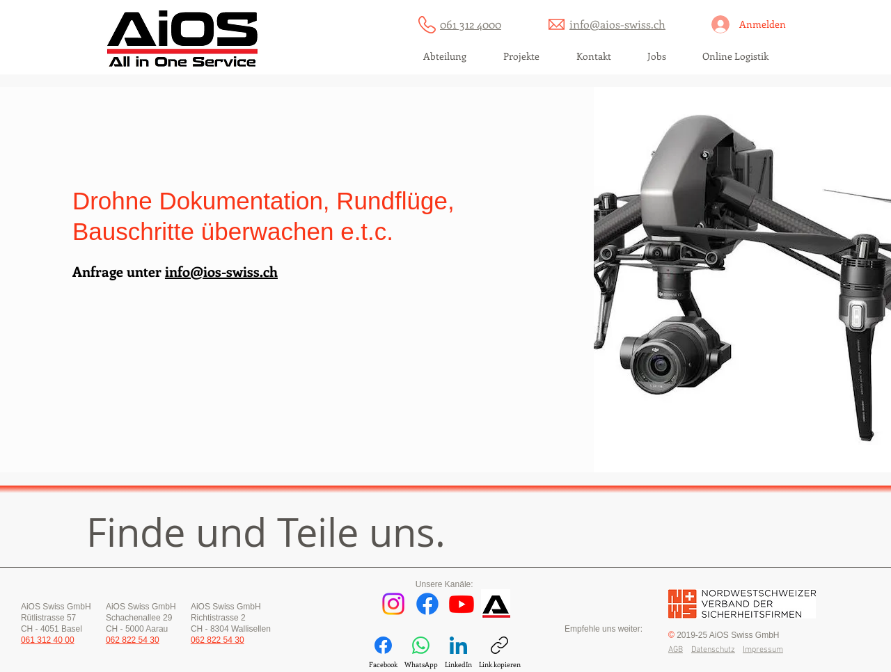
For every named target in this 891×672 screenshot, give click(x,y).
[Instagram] (393, 603)
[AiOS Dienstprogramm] (495, 603)
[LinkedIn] (458, 653)
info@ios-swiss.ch (221, 271)
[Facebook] (427, 603)
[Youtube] (461, 603)
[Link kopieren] (500, 653)
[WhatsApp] (421, 653)
